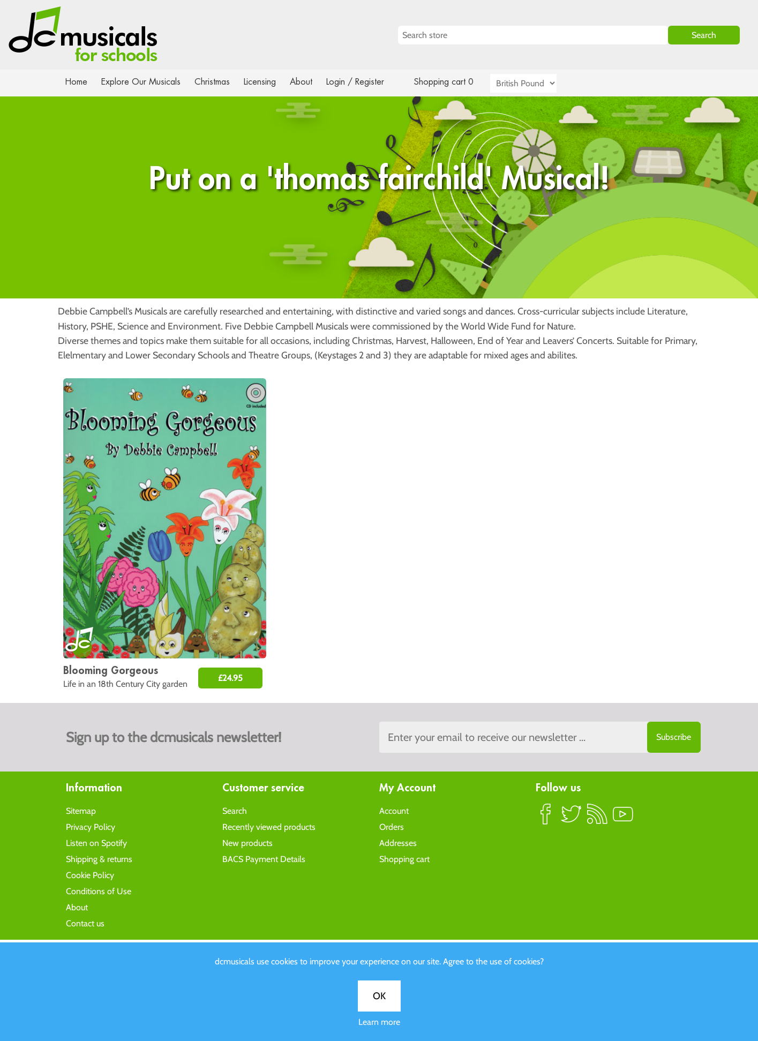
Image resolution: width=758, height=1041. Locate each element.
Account (394, 810)
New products (247, 842)
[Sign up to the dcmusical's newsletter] (540, 737)
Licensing (267, 81)
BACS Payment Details (263, 858)
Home (76, 81)
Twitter (571, 818)
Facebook (546, 818)
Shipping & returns (99, 858)
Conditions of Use (98, 891)
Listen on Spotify (96, 842)
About (310, 81)
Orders (391, 826)
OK (379, 353)
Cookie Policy (90, 875)
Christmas (216, 81)
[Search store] (533, 35)
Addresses (398, 842)
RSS (597, 818)
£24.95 (230, 678)
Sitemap (81, 810)
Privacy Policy (90, 826)
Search (234, 810)
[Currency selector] (535, 83)
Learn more (379, 379)
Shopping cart (404, 858)
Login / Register (366, 81)
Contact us (85, 923)
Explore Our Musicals (142, 81)
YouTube (623, 818)
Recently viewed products (269, 826)
